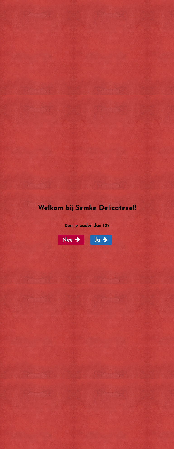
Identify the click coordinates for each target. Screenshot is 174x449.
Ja (97, 240)
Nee (67, 240)
